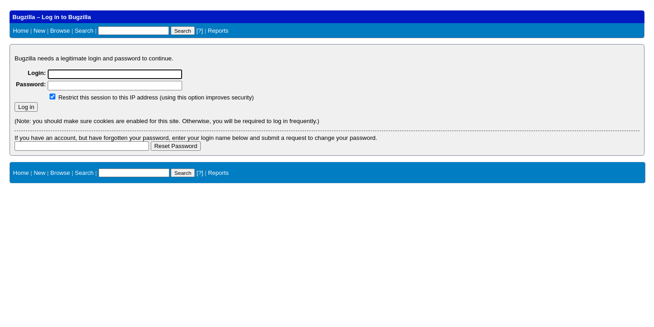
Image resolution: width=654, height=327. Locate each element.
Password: (31, 84)
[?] (199, 30)
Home (21, 30)
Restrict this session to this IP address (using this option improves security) (155, 97)
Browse (59, 30)
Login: (37, 72)
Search (83, 30)
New (39, 30)
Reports (218, 30)
